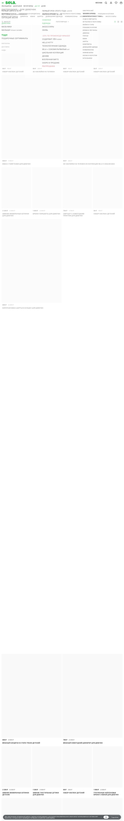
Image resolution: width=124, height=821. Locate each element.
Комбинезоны (71, 16)
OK (106, 817)
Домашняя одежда (54, 16)
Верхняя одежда (9, 14)
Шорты (40, 16)
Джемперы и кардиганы (29, 14)
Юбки (32, 16)
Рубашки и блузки (106, 14)
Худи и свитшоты (50, 14)
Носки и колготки (88, 16)
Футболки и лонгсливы (70, 14)
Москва (99, 3)
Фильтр (6, 22)
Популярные (62, 22)
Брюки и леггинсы (10, 16)
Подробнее (114, 817)
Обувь (100, 16)
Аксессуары (110, 16)
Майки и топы (89, 14)
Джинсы (24, 16)
